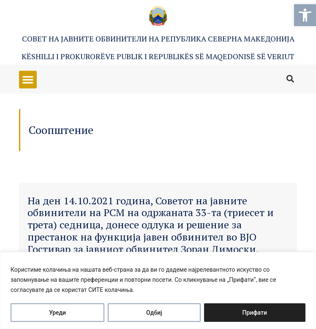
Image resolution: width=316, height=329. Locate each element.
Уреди (57, 312)
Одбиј (154, 312)
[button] (305, 15)
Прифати (254, 312)
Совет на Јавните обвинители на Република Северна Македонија (158, 39)
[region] (158, 290)
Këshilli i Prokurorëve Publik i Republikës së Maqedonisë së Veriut (158, 56)
